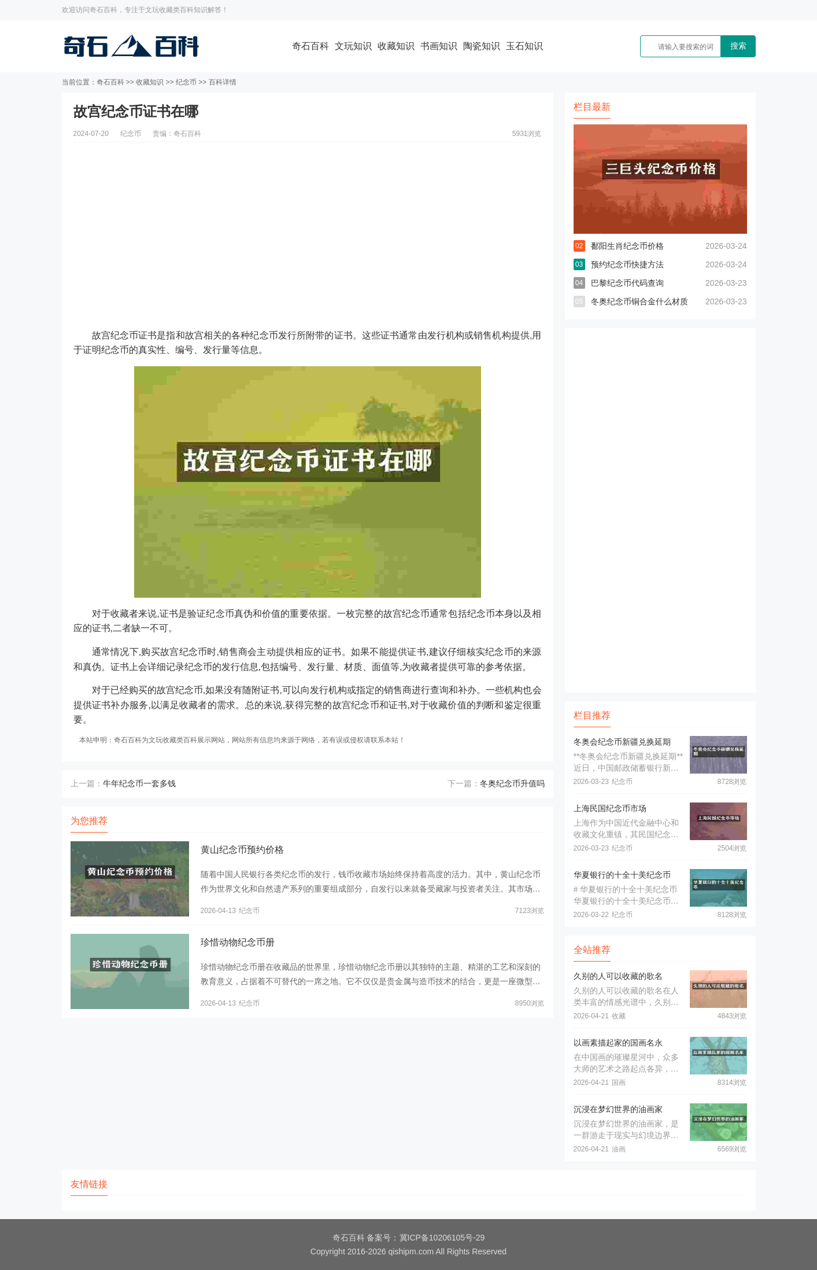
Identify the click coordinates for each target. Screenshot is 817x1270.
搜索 (738, 45)
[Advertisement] (307, 223)
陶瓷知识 (481, 46)
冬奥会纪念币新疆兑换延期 (622, 741)
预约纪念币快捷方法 (627, 264)
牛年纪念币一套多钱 (139, 783)
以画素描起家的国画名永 (618, 1042)
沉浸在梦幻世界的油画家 (618, 1109)
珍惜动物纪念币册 (238, 942)
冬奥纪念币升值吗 (512, 783)
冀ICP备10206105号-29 (442, 1237)
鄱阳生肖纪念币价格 (627, 246)
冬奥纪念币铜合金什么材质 (639, 301)
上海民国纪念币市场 (610, 808)
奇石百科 (310, 46)
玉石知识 (524, 46)
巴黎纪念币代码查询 (627, 283)
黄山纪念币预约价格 (242, 850)
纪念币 (186, 82)
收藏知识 (396, 46)
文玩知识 (353, 46)
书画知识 (438, 46)
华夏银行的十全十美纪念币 (622, 874)
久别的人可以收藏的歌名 (618, 976)
